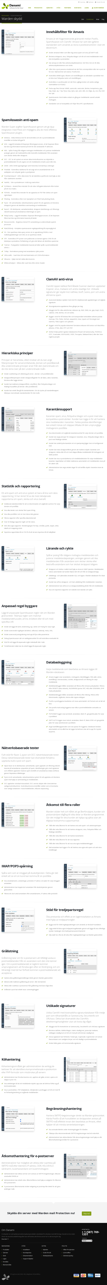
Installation (26, 1250)
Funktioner (90, 19)
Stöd (58, 8)
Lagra (87, 8)
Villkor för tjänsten (68, 1250)
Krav (97, 19)
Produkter (38, 8)
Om (82, 19)
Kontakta (77, 8)
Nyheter (90, 2)
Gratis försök (100, 2)
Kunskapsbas (27, 1253)
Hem (29, 8)
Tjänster (49, 8)
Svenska (81, 2)
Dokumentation (28, 1256)
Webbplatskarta (48, 1256)
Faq (103, 19)
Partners (67, 8)
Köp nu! (87, 1213)
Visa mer (4, 1239)
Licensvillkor (67, 1253)
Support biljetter (28, 1259)
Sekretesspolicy (68, 1256)
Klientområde (98, 8)
